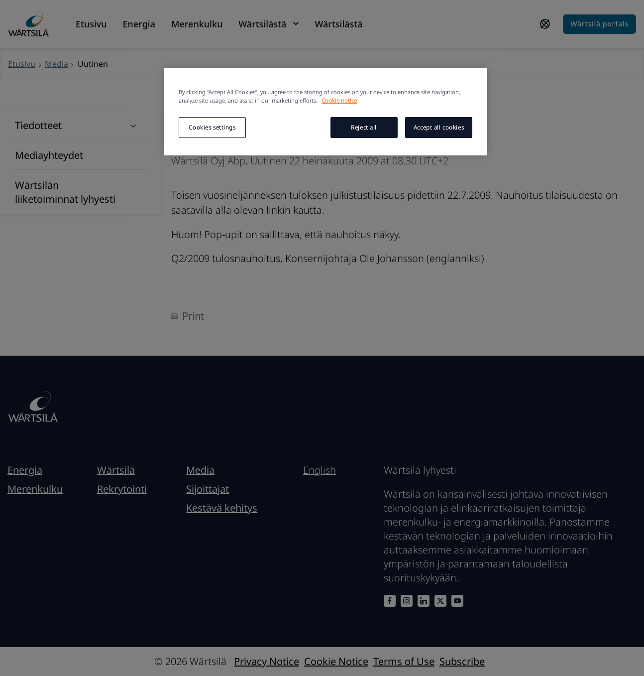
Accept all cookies (439, 127)
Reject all (364, 127)
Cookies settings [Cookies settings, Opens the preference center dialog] (212, 127)
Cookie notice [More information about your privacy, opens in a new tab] (339, 100)
